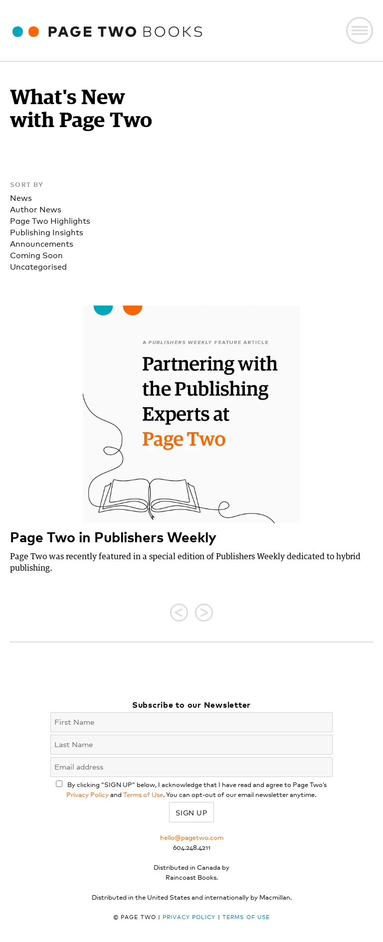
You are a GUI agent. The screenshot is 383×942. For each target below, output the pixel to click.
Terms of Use (143, 794)
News (21, 197)
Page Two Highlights (50, 220)
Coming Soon (36, 254)
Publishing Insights (46, 231)
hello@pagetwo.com (191, 837)
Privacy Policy (87, 794)
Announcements (41, 243)
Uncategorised (38, 266)
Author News (35, 208)
